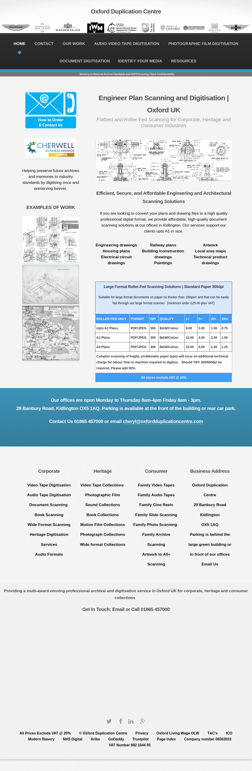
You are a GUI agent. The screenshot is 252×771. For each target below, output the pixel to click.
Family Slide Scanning (156, 514)
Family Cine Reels (156, 504)
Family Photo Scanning (156, 524)
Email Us (209, 564)
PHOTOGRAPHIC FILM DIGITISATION (203, 43)
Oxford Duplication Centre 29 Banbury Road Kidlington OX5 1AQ (210, 505)
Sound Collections (102, 504)
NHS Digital (72, 739)
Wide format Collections (102, 544)
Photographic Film (102, 495)
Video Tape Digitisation (49, 485)
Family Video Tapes (156, 485)
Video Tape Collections (102, 485)
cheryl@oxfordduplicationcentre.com (163, 421)
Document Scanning (49, 504)
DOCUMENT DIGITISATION (85, 61)
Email (117, 609)
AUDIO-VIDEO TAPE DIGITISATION (126, 43)
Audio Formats (49, 554)
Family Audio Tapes (156, 495)
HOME (19, 43)
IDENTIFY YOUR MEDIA (140, 61)
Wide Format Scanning (48, 524)
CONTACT (44, 43)
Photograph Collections (102, 534)
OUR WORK (74, 43)
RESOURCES (183, 61)
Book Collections (102, 514)
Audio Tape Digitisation (49, 495)
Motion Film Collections (102, 524)
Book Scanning (49, 514)
